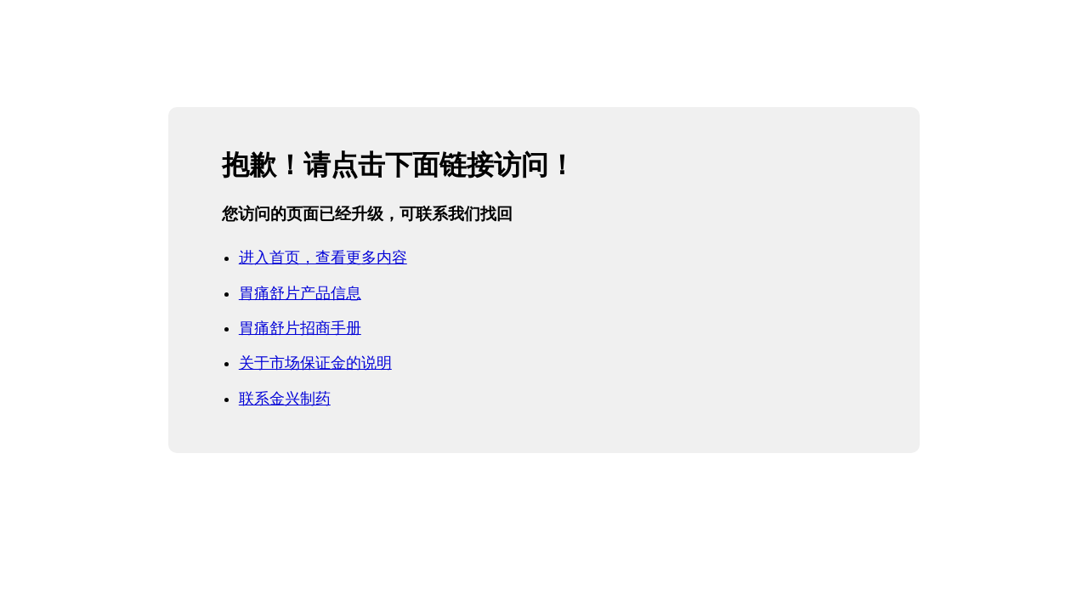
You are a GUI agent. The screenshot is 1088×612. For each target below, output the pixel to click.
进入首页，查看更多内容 (323, 257)
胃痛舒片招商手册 (300, 328)
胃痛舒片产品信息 (300, 293)
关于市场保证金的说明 (315, 362)
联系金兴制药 (285, 398)
